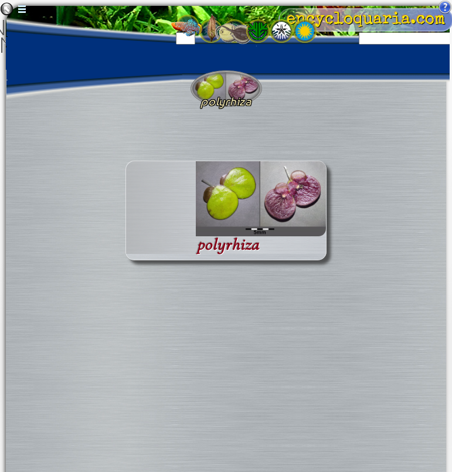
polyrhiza (228, 244)
